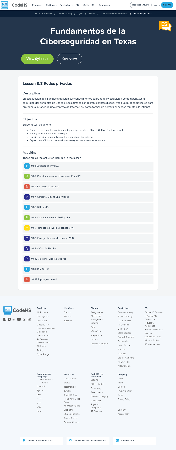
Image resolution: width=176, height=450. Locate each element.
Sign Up (167, 5)
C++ (39, 402)
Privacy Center (124, 391)
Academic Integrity (99, 343)
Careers (121, 386)
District (67, 312)
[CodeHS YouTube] (19, 320)
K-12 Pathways (124, 320)
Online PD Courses (154, 312)
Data (93, 327)
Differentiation (97, 384)
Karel (39, 411)
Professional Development (43, 341)
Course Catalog (65, 13)
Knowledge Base (72, 405)
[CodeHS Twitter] (24, 320)
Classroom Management (97, 318)
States (67, 382)
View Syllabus (37, 59)
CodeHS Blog (70, 395)
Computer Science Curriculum (45, 330)
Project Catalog (125, 316)
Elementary (123, 329)
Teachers (68, 320)
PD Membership (152, 344)
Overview (69, 59)
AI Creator (42, 346)
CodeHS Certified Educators (38, 440)
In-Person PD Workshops (151, 318)
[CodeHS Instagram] (9, 320)
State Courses (124, 333)
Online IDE (42, 320)
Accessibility (123, 414)
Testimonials (70, 386)
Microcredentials (152, 340)
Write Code (96, 331)
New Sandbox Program (45, 381)
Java (39, 394)
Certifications (43, 335)
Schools (68, 316)
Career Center (71, 418)
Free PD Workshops (154, 329)
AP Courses (123, 324)
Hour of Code (124, 345)
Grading (94, 323)
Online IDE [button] (90, 5)
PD (146, 308)
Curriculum (47, 13)
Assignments (97, 312)
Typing (40, 350)
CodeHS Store (125, 440)
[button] (38, 5)
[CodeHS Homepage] (15, 5)
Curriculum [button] (66, 5)
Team (120, 382)
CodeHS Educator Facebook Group (87, 440)
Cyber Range (43, 354)
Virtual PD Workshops (150, 325)
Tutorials (122, 353)
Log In (157, 5)
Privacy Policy (124, 399)
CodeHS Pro (43, 324)
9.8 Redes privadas (143, 13)
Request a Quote (141, 5)
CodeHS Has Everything (97, 375)
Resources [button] (105, 5)
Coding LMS (43, 316)
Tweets (67, 391)
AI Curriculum (124, 366)
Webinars (68, 410)
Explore (92, 13)
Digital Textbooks (126, 357)
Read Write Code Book (72, 401)
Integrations (96, 335)
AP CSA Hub (124, 362)
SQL (39, 407)
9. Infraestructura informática (114, 13)
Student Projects (72, 414)
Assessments (97, 392)
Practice (121, 349)
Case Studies (70, 378)
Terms (120, 395)
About (120, 378)
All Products (42, 312)
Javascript (42, 386)
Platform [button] (51, 5)
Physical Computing (96, 406)
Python (40, 390)
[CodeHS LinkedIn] (13, 320)
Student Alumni (71, 422)
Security (121, 410)
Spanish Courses (126, 337)
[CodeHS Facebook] (4, 320)
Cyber (80, 13)
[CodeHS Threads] (29, 320)
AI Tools (94, 339)
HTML (40, 398)
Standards (123, 341)
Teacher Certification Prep (153, 335)
